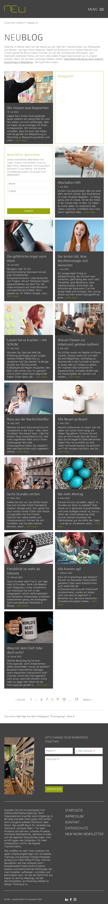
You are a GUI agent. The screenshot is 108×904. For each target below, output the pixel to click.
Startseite (9, 716)
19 (76, 699)
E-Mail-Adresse (85, 750)
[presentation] (28, 208)
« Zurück (20, 700)
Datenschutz (76, 828)
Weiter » (87, 700)
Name (50, 750)
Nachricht (52, 759)
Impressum (74, 816)
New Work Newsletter (84, 834)
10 (64, 699)
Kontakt (72, 822)
